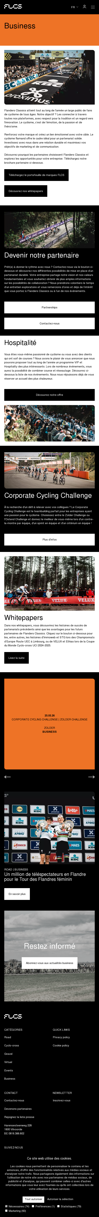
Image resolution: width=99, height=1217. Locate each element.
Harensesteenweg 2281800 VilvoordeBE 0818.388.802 (18, 1129)
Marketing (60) (15, 1211)
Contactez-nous (50, 323)
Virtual (8, 1062)
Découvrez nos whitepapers (26, 191)
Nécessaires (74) (17, 1206)
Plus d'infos (49, 540)
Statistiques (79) (69, 1206)
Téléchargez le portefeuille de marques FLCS (36, 175)
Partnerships (49, 307)
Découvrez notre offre (49, 395)
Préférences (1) (43, 1206)
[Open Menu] (93, 7)
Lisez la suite (17, 658)
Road (7, 1037)
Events (8, 1070)
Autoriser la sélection (60, 1199)
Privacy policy (61, 1037)
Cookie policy (61, 1045)
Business (9, 1079)
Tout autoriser (33, 1199)
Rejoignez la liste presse (19, 1117)
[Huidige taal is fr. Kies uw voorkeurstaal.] (74, 7)
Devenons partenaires (18, 1109)
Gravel (8, 1054)
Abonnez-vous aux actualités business (49, 963)
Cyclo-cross (11, 1045)
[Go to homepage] (13, 7)
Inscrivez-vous (61, 1100)
